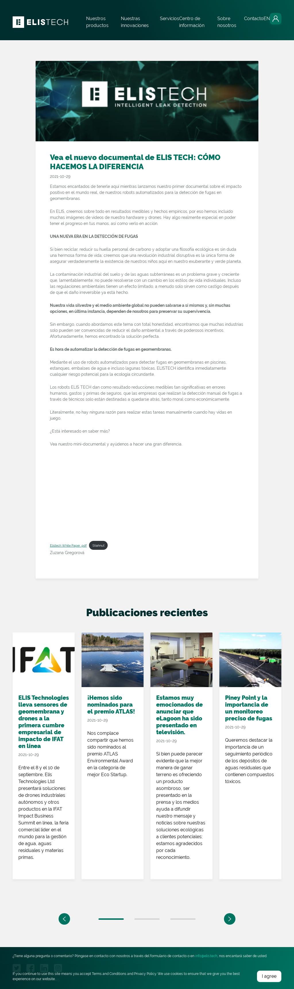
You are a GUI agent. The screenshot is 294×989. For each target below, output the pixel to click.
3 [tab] (183, 919)
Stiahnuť (98, 545)
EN (267, 18)
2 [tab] (147, 919)
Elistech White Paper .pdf (68, 545)
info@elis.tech (206, 956)
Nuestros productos (97, 22)
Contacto (254, 18)
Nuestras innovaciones (135, 22)
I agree (269, 976)
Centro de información (191, 22)
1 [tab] (111, 919)
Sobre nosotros (226, 22)
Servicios (169, 18)
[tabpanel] (43, 763)
